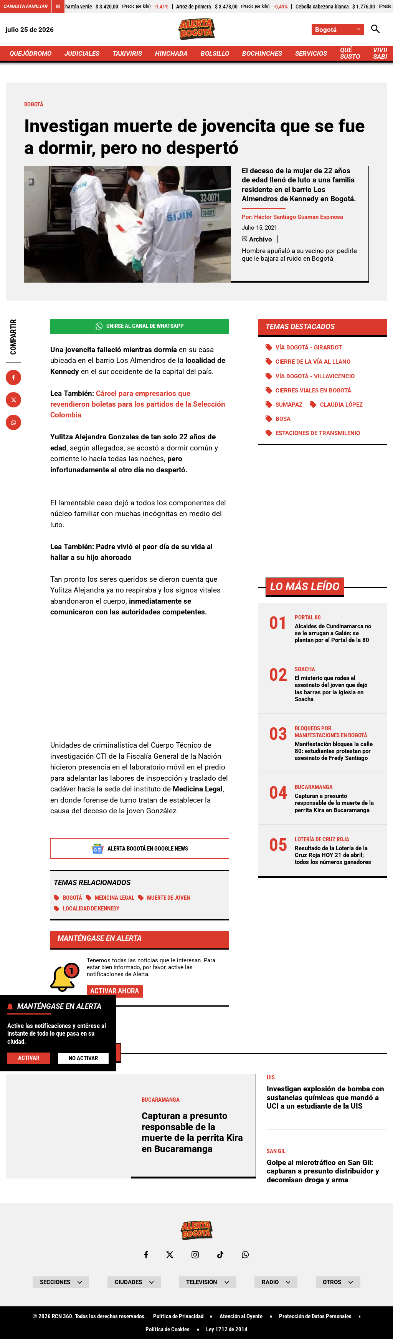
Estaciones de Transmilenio (318, 433)
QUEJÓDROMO (30, 53)
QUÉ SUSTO (350, 53)
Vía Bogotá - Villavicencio (315, 376)
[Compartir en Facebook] (13, 377)
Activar (28, 1057)
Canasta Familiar (25, 6)
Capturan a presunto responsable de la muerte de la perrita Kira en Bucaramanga (334, 803)
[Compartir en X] (13, 399)
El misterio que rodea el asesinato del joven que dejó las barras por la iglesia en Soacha (331, 689)
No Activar (83, 1058)
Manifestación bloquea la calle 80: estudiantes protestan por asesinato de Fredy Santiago (334, 751)
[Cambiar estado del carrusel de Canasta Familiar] (57, 6)
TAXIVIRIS (127, 53)
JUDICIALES (81, 53)
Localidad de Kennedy (86, 908)
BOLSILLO (215, 53)
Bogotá (68, 898)
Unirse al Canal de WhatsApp (140, 326)
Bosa (283, 418)
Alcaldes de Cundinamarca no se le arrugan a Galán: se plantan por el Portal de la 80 (333, 633)
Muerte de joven (164, 898)
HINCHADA (171, 53)
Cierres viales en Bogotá (313, 390)
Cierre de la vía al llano (313, 361)
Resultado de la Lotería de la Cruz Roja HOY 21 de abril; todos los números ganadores (333, 855)
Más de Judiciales (67, 1267)
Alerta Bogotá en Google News (139, 849)
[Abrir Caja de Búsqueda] (375, 29)
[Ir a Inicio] (196, 29)
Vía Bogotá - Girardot (309, 347)
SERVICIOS (311, 53)
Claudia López (341, 404)
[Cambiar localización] (338, 29)
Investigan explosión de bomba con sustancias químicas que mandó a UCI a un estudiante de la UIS (325, 1312)
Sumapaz (289, 404)
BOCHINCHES (262, 53)
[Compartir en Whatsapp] (13, 422)
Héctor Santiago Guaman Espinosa (298, 217)
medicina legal (110, 898)
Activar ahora (114, 991)
